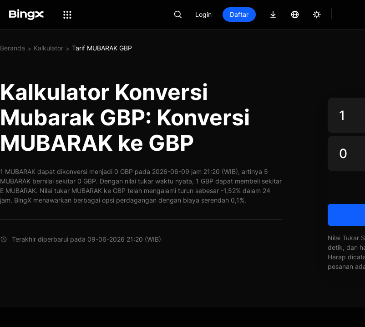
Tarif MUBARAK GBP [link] (102, 48)
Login (234, 14)
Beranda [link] (12, 48)
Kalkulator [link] (48, 48)
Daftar (270, 14)
